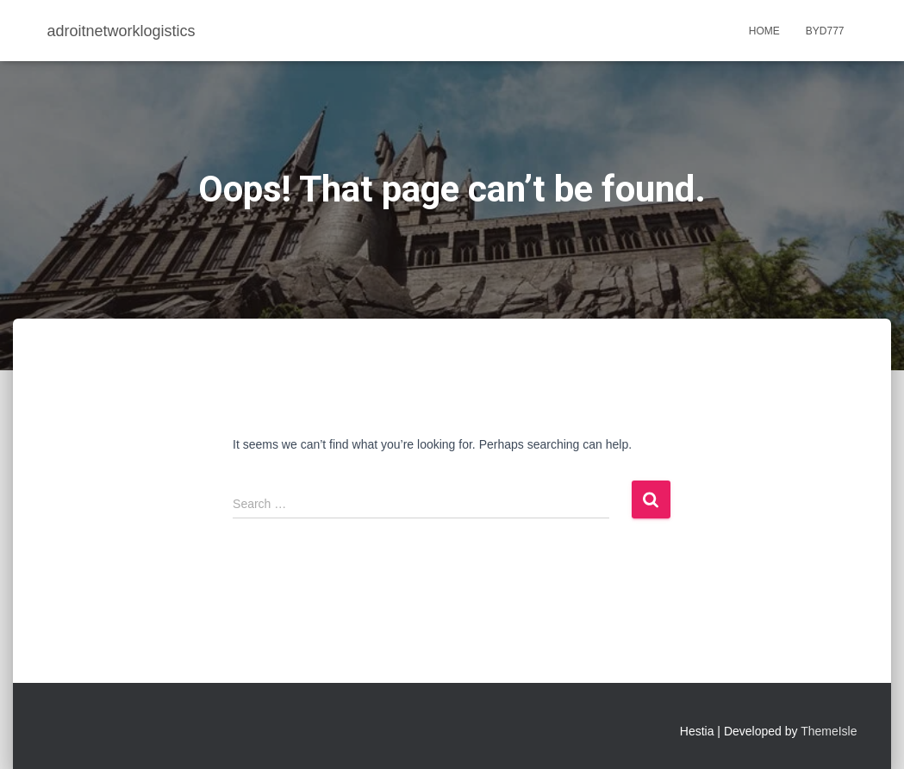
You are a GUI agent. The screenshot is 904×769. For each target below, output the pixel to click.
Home (764, 31)
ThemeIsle (829, 731)
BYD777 (825, 31)
